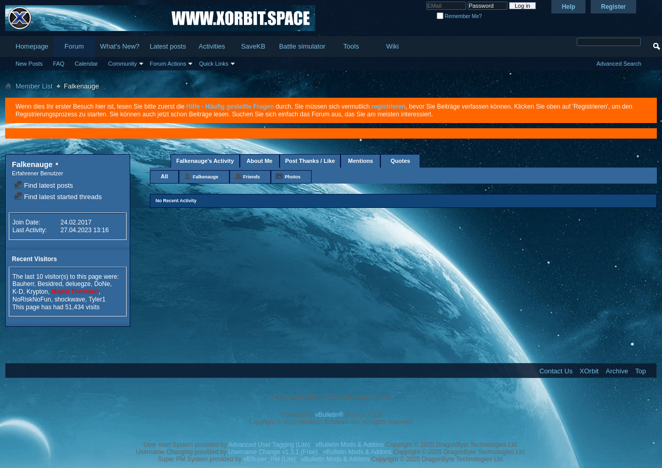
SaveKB (253, 46)
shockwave (69, 299)
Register (613, 6)
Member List (34, 86)
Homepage (32, 46)
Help (568, 6)
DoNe (102, 284)
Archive (617, 371)
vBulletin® (329, 414)
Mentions (360, 161)
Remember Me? (459, 16)
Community (122, 64)
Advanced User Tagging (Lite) (269, 444)
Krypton (37, 291)
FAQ (59, 64)
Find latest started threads (58, 197)
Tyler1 (96, 299)
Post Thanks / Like (310, 161)
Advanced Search (618, 64)
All (164, 176)
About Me (259, 161)
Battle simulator (302, 46)
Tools (351, 46)
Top (640, 371)
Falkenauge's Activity (205, 161)
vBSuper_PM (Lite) (269, 459)
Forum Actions (168, 64)
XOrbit (589, 371)
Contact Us (556, 371)
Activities (211, 46)
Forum (74, 46)
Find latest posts (43, 185)
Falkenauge (206, 176)
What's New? (120, 46)
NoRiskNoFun (31, 299)
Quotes (400, 161)
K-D (17, 291)
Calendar (86, 64)
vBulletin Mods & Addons (349, 444)
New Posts (29, 64)
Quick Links (213, 64)
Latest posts (168, 46)
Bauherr (23, 284)
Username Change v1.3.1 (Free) (273, 452)
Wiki (392, 46)
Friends (251, 176)
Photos (293, 176)
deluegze (78, 284)
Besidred (50, 284)
